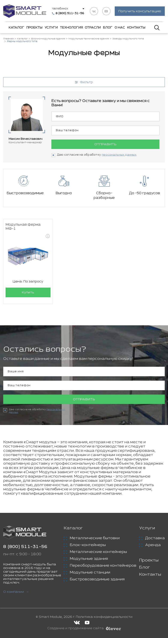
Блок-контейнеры (88, 545)
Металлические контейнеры (98, 552)
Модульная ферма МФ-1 (23, 227)
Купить (28, 292)
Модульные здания (89, 559)
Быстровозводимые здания (97, 579)
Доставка (155, 538)
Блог (107, 27)
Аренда (153, 545)
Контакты (136, 27)
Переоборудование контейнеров (103, 565)
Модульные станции (90, 572)
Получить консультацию (139, 11)
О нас (119, 27)
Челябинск (60, 8)
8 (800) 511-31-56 (25, 546)
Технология (71, 27)
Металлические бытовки (95, 538)
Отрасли (93, 27)
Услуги (51, 27)
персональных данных (119, 154)
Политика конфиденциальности (104, 617)
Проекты (34, 27)
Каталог (16, 27)
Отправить (105, 144)
